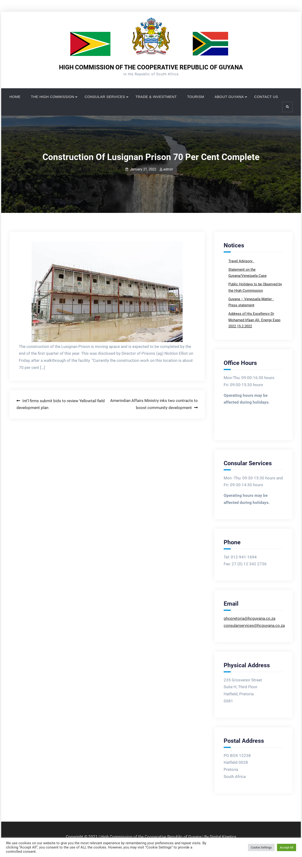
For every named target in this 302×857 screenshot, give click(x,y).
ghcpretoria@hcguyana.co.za (249, 618)
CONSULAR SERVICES (105, 97)
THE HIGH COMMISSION (52, 97)
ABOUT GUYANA (229, 97)
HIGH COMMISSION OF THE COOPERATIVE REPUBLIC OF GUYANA (151, 67)
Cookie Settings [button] (261, 847)
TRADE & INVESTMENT (156, 97)
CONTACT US (266, 97)
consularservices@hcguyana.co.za (254, 625)
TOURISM (195, 97)
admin (168, 169)
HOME (15, 97)
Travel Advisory (240, 261)
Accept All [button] (286, 847)
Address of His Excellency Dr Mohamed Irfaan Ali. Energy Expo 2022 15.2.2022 (254, 320)
